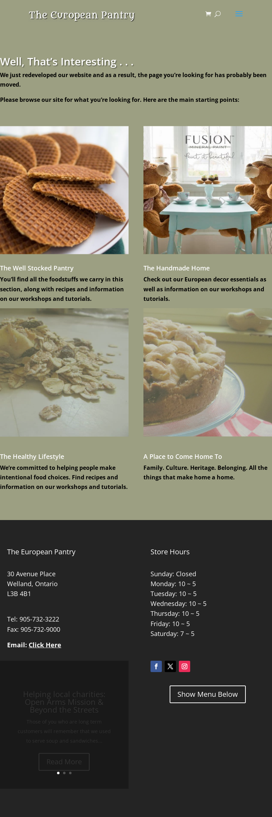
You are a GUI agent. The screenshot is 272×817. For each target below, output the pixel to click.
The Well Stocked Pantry (37, 268)
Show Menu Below (207, 694)
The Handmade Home (176, 268)
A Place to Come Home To (182, 456)
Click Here (45, 645)
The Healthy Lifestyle (32, 456)
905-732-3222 (39, 619)
